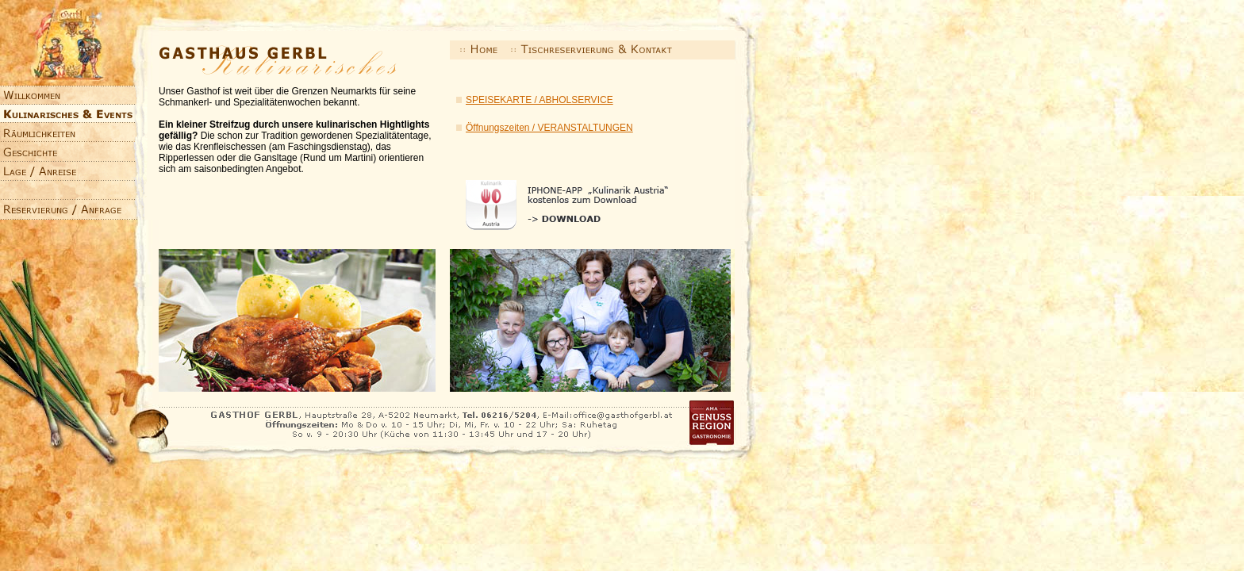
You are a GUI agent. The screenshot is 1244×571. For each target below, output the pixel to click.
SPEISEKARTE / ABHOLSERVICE (539, 99)
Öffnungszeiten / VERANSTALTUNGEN (549, 127)
